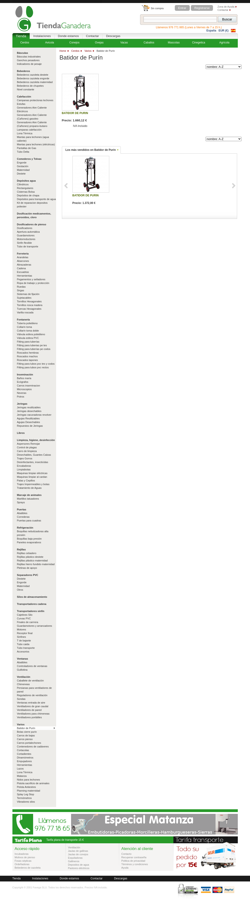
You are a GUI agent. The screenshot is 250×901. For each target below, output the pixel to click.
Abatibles (22, 513)
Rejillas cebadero (26, 553)
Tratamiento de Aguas (29, 487)
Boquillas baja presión (29, 538)
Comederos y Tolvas (29, 158)
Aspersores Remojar (28, 443)
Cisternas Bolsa (26, 191)
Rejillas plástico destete (30, 556)
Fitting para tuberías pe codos (34, 349)
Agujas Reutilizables (28, 418)
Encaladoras (24, 465)
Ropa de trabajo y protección (33, 283)
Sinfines (21, 636)
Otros (20, 589)
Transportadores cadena (31, 604)
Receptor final (25, 633)
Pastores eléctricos (78, 868)
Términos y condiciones (134, 864)
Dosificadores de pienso (31, 224)
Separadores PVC (27, 575)
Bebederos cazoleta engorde (33, 78)
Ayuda (125, 867)
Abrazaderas (24, 264)
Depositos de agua (78, 864)
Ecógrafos (23, 381)
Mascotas (174, 42)
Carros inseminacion (28, 385)
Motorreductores (26, 239)
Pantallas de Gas (26, 148)
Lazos (20, 768)
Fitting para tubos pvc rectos (33, 367)
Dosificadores (24, 228)
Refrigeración (25, 527)
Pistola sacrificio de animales (33, 783)
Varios (87, 50)
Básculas (22, 52)
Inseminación (25, 374)
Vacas (124, 42)
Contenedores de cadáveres (33, 746)
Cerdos (75, 50)
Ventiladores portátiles (29, 717)
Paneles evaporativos (29, 542)
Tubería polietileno (27, 323)
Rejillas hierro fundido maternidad (36, 564)
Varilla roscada (25, 312)
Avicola (49, 42)
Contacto (126, 853)
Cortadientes (24, 753)
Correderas (23, 516)
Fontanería (23, 319)
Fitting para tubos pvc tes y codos (36, 363)
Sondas (21, 699)
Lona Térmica (24, 133)
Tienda (21, 36)
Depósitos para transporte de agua (36, 199)
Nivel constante (25, 89)
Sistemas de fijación (28, 294)
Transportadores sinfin (30, 611)
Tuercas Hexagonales (29, 308)
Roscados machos (27, 356)
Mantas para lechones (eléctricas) (36, 144)
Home (63, 50)
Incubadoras (22, 853)
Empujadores (24, 761)
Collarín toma (24, 327)
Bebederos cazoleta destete (32, 74)
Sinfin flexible (24, 242)
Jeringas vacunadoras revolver (34, 414)
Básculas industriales (29, 56)
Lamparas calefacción (29, 129)
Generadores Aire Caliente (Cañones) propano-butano (32, 124)
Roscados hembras (28, 352)
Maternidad (23, 170)
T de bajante (24, 640)
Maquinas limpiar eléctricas (32, 473)
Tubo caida (23, 644)
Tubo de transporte (27, 246)
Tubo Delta (23, 151)
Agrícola (224, 42)
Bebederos (23, 71)
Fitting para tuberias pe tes (32, 345)
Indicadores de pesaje (29, 64)
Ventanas (22, 658)
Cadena (21, 268)
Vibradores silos (26, 801)
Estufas (21, 104)
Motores (21, 629)
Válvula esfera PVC (28, 338)
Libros (21, 433)
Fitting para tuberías (28, 341)
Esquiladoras (75, 857)
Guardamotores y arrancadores (34, 625)
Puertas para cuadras (29, 520)
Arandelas (23, 257)
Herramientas (24, 275)
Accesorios (23, 651)
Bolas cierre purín (27, 731)
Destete (21, 173)
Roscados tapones (27, 360)
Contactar (223, 10)
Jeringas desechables (29, 411)
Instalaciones (42, 36)
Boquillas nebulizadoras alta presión (33, 533)
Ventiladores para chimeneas (33, 713)
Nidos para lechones (28, 779)
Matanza (22, 776)
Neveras (21, 393)
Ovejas (99, 42)
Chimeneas (23, 684)
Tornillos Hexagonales (29, 301)
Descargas (113, 36)
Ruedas (21, 286)
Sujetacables (24, 297)
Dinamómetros (25, 757)
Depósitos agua (26, 180)
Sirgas (20, 290)
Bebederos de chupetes (30, 85)
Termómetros (24, 798)
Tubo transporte (26, 647)
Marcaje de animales (29, 495)
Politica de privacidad (133, 860)
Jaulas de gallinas (78, 851)
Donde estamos (68, 36)
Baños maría (24, 378)
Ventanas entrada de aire (31, 702)
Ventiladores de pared (29, 710)
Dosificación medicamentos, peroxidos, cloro (34, 215)
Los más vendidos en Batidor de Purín (91, 150)
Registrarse (202, 8)
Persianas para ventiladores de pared (34, 689)
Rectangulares (25, 188)
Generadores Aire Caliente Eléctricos (32, 109)
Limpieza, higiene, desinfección (36, 440)
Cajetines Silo (24, 614)
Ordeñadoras (22, 864)
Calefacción (24, 96)
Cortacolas (23, 750)
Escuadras (23, 272)
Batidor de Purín (26, 728)
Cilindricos (23, 184)
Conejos (74, 42)
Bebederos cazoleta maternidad (35, 82)
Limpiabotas (24, 469)
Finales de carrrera (27, 622)
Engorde (22, 162)
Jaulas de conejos (78, 854)
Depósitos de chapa (28, 195)
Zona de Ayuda (226, 6)
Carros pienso (25, 739)
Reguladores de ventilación (32, 695)
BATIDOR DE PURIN (75, 113)
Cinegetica (198, 42)
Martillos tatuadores (28, 498)
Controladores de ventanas (32, 666)
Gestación (23, 166)
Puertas (21, 509)
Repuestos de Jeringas (30, 425)
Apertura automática (28, 231)
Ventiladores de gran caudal (32, 706)
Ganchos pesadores (28, 60)
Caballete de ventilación (30, 680)
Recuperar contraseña (134, 857)
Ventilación (23, 676)
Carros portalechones (29, 742)
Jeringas (22, 403)
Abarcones (23, 261)
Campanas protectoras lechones (35, 100)
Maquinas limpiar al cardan (32, 476)
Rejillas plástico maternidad (32, 560)
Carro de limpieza (27, 451)
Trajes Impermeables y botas (33, 484)
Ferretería (23, 253)
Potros (20, 396)
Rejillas (21, 549)
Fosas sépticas (23, 860)
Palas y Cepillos (26, 480)
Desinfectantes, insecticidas (32, 462)
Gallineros (74, 861)
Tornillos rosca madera (30, 305)
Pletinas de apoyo (27, 567)
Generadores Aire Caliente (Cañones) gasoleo (32, 117)
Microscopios (24, 389)
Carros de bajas (26, 735)
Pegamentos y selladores (31, 279)
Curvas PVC (24, 618)
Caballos (149, 42)
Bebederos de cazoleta (28, 867)
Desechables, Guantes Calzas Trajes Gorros (34, 456)
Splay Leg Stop (25, 794)
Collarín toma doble (28, 330)
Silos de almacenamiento (32, 596)
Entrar (182, 8)
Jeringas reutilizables (29, 407)
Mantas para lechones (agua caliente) (33, 139)
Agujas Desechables (28, 422)
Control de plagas (27, 447)
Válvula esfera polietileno (31, 334)
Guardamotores (25, 235)
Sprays (21, 502)
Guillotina (22, 669)
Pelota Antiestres (26, 787)
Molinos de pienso (25, 857)
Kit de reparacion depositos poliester (32, 204)
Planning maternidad (28, 790)
